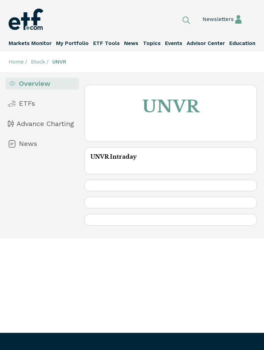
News (131, 43)
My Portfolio (72, 43)
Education (242, 43)
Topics (152, 43)
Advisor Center (206, 43)
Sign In (238, 19)
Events (173, 43)
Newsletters (205, 19)
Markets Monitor (30, 43)
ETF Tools (106, 43)
